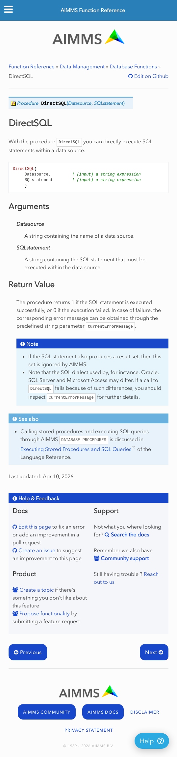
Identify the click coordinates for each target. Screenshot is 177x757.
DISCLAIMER (144, 712)
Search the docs (129, 534)
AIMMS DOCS (103, 712)
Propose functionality (44, 613)
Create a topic (36, 589)
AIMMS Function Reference (93, 10)
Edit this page (34, 526)
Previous (28, 652)
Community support (124, 558)
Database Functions (133, 66)
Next (154, 652)
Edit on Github (150, 76)
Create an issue (36, 550)
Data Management (82, 66)
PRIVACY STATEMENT (88, 730)
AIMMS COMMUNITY (46, 712)
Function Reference (32, 66)
